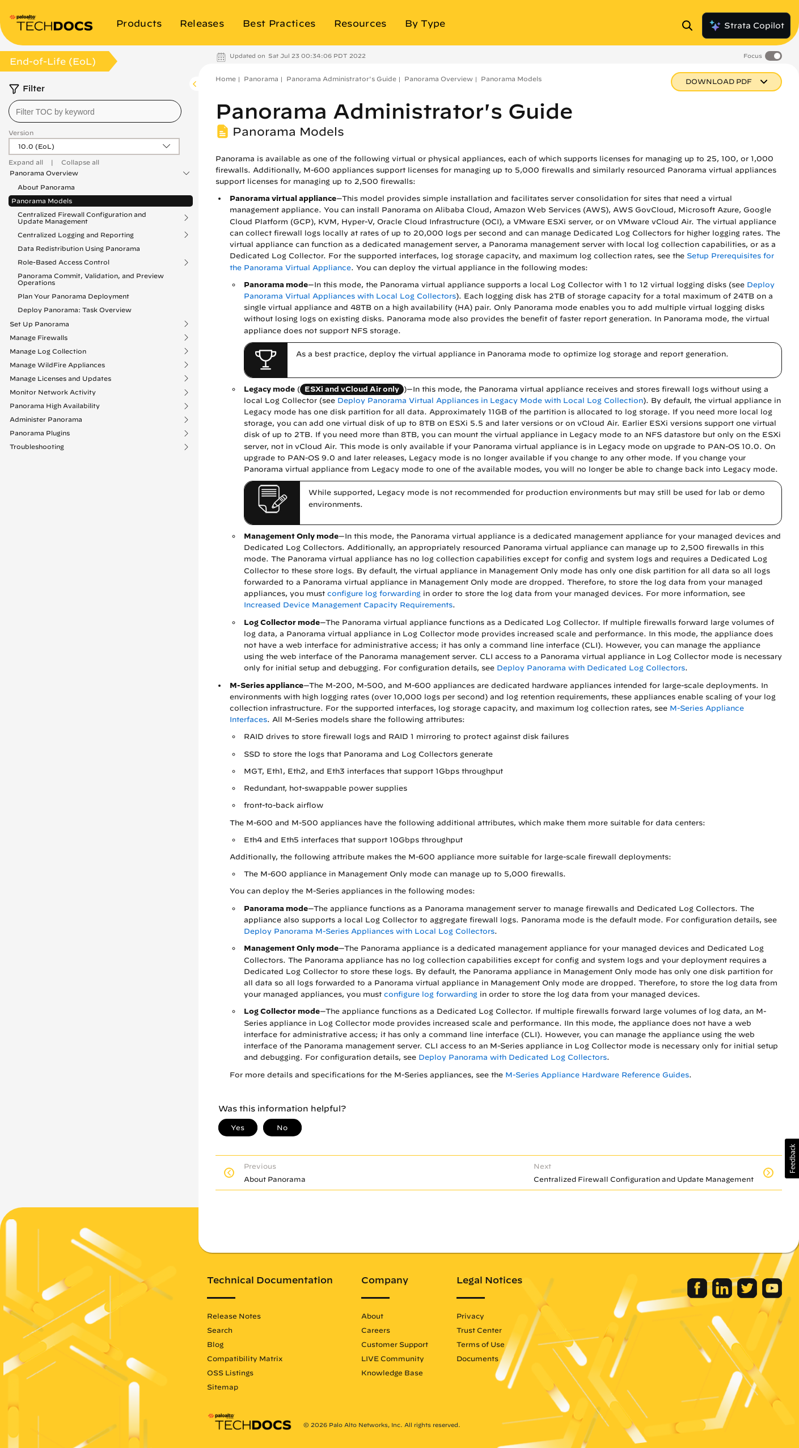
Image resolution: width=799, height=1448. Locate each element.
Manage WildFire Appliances (57, 365)
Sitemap (222, 1387)
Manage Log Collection (48, 351)
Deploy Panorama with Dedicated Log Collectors (591, 668)
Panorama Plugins (40, 433)
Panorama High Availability (55, 405)
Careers (375, 1330)
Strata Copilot (746, 25)
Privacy (470, 1316)
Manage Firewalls (38, 337)
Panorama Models (41, 200)
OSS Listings (230, 1372)
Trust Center (479, 1330)
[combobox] (95, 111)
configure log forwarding (374, 593)
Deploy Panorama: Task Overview (75, 309)
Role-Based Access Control (63, 262)
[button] (792, 1158)
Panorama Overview (44, 173)
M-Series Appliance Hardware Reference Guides (597, 1075)
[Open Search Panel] (690, 25)
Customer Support (394, 1344)
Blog (215, 1344)
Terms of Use (480, 1344)
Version (21, 132)
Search (219, 1330)
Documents (477, 1358)
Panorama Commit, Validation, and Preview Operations (91, 279)
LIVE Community (392, 1358)
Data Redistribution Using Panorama (79, 248)
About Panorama (46, 187)
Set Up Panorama (39, 324)
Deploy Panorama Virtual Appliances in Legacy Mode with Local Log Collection (490, 400)
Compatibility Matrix (244, 1358)
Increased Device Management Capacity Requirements (348, 605)
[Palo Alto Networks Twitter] (748, 1295)
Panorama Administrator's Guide (341, 78)
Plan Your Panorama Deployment (73, 296)
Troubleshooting (37, 446)
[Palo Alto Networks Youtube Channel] (772, 1295)
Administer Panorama (46, 419)
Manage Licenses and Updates (60, 378)
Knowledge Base (392, 1372)
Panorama (261, 78)
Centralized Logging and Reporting (76, 235)
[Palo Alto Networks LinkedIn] (723, 1295)
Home (225, 78)
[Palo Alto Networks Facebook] (698, 1295)
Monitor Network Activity (53, 392)
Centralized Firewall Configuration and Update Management (82, 218)
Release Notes (234, 1316)
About (372, 1316)
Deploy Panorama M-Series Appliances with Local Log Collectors (369, 931)
